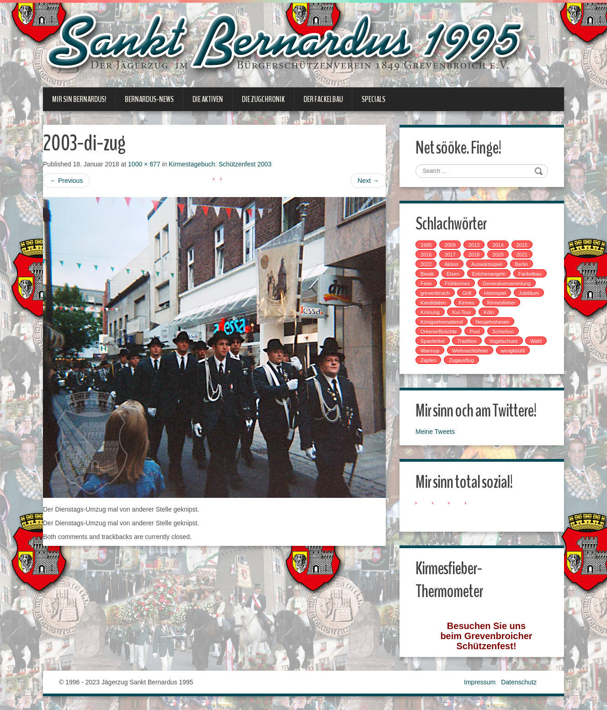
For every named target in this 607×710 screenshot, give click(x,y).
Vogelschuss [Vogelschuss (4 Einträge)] (504, 341)
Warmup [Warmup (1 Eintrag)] (430, 350)
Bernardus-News (149, 99)
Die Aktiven (207, 99)
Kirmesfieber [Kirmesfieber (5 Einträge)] (501, 302)
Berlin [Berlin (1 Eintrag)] (521, 264)
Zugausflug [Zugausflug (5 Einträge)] (461, 360)
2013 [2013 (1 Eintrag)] (474, 245)
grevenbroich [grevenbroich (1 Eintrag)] (435, 293)
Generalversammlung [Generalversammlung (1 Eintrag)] (507, 283)
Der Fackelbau (323, 99)
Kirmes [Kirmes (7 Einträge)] (466, 302)
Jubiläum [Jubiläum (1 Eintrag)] (529, 293)
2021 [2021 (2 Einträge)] (521, 254)
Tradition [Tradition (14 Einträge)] (466, 341)
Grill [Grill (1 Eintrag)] (466, 293)
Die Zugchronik (263, 99)
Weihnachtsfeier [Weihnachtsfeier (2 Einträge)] (470, 350)
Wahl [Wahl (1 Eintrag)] (536, 341)
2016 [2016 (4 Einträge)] (426, 254)
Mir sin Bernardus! (79, 99)
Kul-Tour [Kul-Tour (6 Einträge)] (461, 312)
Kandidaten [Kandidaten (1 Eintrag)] (433, 302)
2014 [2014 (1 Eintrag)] (497, 245)
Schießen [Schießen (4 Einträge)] (502, 331)
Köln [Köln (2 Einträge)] (489, 312)
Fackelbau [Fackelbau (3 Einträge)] (530, 274)
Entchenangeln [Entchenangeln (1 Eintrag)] (489, 274)
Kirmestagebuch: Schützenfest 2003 (220, 164)
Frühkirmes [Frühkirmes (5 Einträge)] (457, 283)
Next (368, 180)
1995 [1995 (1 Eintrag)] (426, 245)
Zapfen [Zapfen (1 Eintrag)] (428, 360)
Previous (66, 180)
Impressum (479, 682)
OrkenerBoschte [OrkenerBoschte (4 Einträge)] (439, 331)
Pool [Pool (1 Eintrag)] (474, 331)
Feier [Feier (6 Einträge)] (426, 283)
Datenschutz (519, 682)
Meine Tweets (435, 431)
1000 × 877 (144, 164)
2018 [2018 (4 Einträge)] (474, 254)
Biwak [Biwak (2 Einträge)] (427, 274)
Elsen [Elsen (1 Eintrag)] (453, 274)
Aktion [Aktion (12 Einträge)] (451, 264)
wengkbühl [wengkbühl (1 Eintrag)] (513, 350)
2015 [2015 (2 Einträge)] (521, 245)
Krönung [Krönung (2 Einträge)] (430, 312)
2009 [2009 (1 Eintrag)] (449, 245)
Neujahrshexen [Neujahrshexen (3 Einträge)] (492, 322)
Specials (373, 99)
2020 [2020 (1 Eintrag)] (497, 254)
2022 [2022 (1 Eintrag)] (426, 264)
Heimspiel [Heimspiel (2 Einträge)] (495, 293)
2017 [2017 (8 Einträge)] (449, 254)
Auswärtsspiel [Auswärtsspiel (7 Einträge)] (486, 264)
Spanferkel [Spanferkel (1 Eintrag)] (433, 341)
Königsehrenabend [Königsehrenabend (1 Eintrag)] (442, 322)
